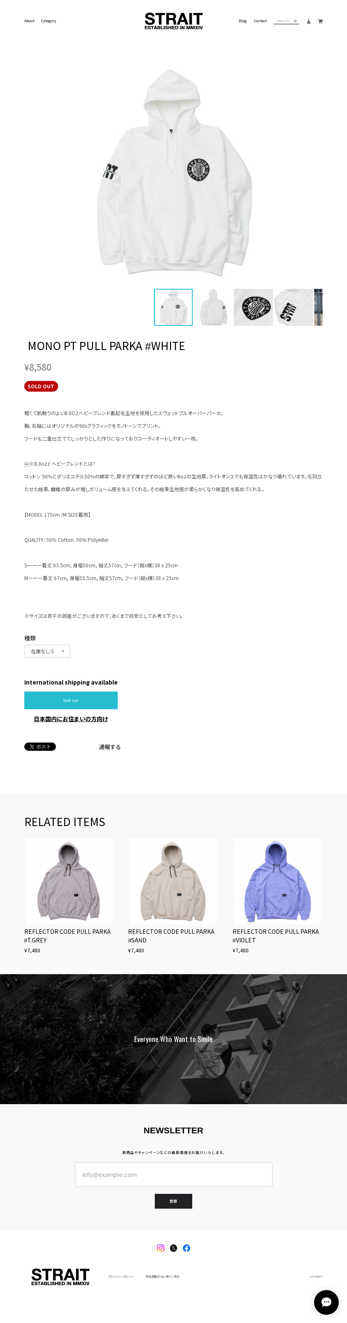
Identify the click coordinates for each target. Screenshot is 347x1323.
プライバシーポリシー (121, 1276)
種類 (30, 638)
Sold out (71, 700)
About (29, 21)
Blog (243, 21)
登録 (174, 1200)
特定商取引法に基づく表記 (162, 1276)
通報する (110, 747)
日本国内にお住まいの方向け (71, 719)
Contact (260, 21)
